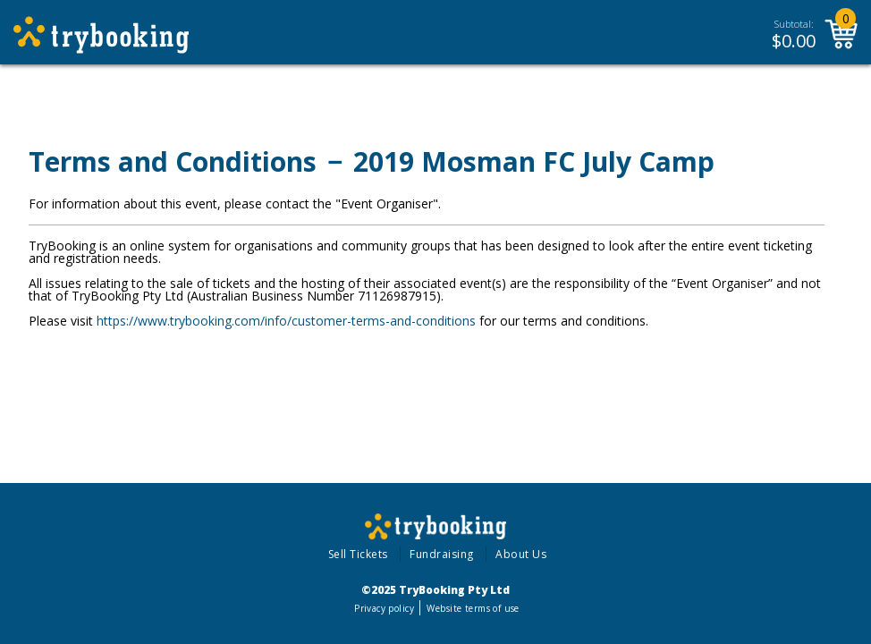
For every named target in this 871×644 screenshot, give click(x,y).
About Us (520, 554)
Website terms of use (473, 608)
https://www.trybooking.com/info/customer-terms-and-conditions (286, 320)
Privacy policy (384, 608)
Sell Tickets (358, 554)
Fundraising (442, 554)
